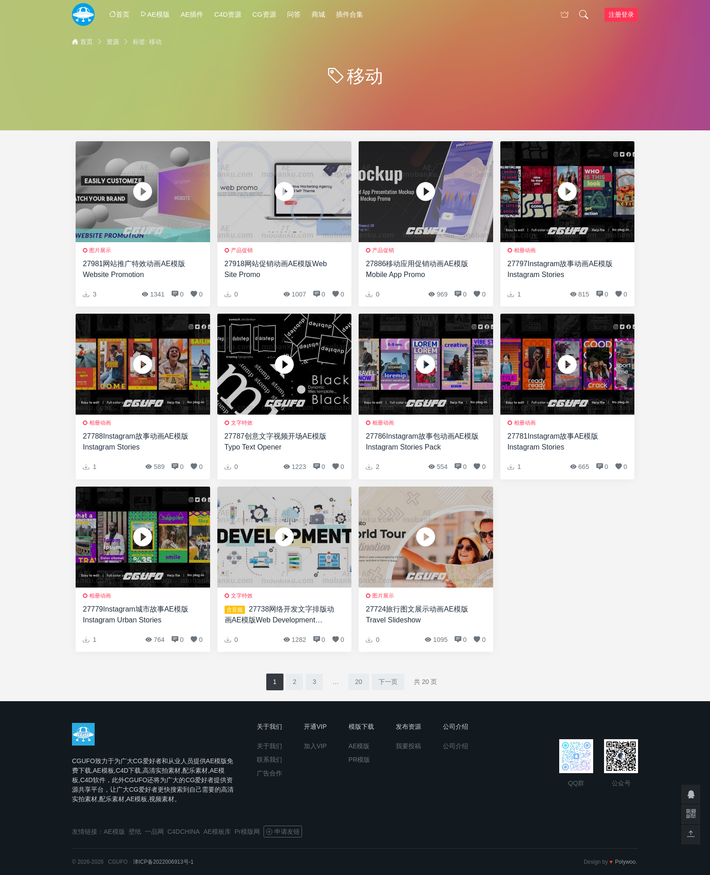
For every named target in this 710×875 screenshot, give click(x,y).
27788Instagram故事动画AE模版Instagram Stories (135, 441)
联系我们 (269, 759)
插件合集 (349, 14)
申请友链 (283, 831)
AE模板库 (217, 831)
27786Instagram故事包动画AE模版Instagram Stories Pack (422, 441)
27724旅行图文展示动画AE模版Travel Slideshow (417, 614)
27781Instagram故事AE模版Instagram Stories (553, 441)
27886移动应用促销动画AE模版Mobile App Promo (417, 269)
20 (358, 681)
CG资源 (264, 14)
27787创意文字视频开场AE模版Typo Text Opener (276, 441)
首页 (119, 14)
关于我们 (269, 746)
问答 (294, 14)
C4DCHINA (184, 831)
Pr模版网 (247, 831)
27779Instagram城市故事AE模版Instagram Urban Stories (135, 614)
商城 (318, 14)
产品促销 (242, 250)
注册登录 (621, 14)
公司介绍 (455, 746)
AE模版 (155, 14)
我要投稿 (408, 746)
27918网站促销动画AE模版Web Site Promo (276, 269)
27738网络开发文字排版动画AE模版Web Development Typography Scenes (280, 615)
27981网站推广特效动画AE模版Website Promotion (134, 269)
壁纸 (135, 831)
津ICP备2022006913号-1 (163, 862)
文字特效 (242, 423)
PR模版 (359, 759)
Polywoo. (626, 862)
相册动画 (525, 250)
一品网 (154, 831)
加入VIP (315, 746)
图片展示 (100, 250)
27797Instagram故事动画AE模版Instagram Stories (560, 269)
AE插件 (192, 14)
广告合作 (269, 773)
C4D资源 (227, 14)
